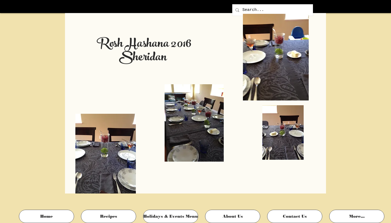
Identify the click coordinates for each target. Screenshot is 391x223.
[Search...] (272, 10)
